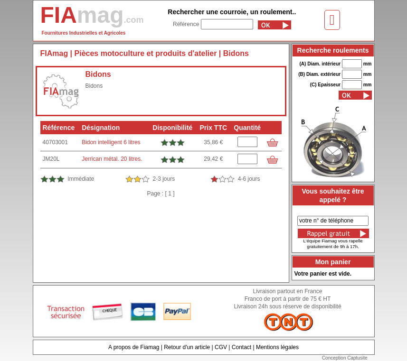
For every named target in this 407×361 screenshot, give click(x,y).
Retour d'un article (187, 347)
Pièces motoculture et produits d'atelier (146, 53)
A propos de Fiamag (133, 347)
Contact (241, 347)
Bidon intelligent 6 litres (111, 142)
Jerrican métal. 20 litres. (112, 159)
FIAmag (54, 53)
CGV (221, 347)
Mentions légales (277, 347)
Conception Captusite (345, 358)
